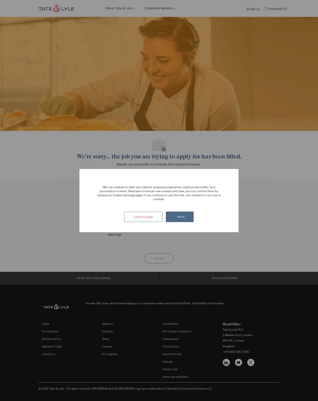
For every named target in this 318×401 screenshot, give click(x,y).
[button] (143, 217)
